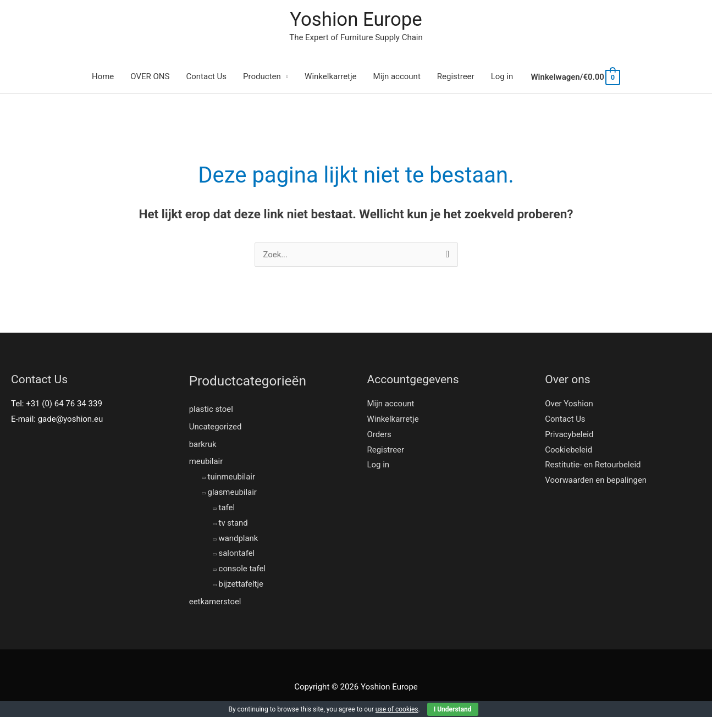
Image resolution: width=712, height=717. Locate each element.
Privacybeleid (569, 435)
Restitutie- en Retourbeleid (593, 465)
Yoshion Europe (355, 19)
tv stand (233, 523)
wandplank (238, 538)
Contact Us (206, 77)
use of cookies (397, 709)
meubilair (206, 462)
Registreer (455, 77)
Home (103, 77)
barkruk (203, 444)
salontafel (237, 554)
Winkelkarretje (331, 77)
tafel (227, 508)
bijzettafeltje (241, 584)
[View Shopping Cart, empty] (574, 77)
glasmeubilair (232, 493)
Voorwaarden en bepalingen (596, 481)
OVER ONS (149, 77)
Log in (502, 77)
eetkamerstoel (215, 602)
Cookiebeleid (568, 450)
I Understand (453, 709)
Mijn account (397, 77)
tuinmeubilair (232, 477)
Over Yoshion (569, 404)
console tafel (242, 569)
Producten (262, 77)
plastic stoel (211, 409)
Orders (379, 435)
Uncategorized (215, 427)
